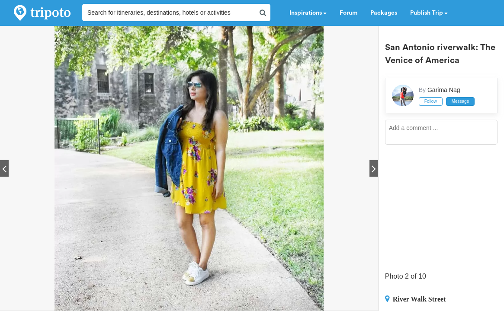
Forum (348, 13)
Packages (383, 13)
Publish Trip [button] (429, 13)
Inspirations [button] (308, 13)
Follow (430, 101)
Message (460, 101)
